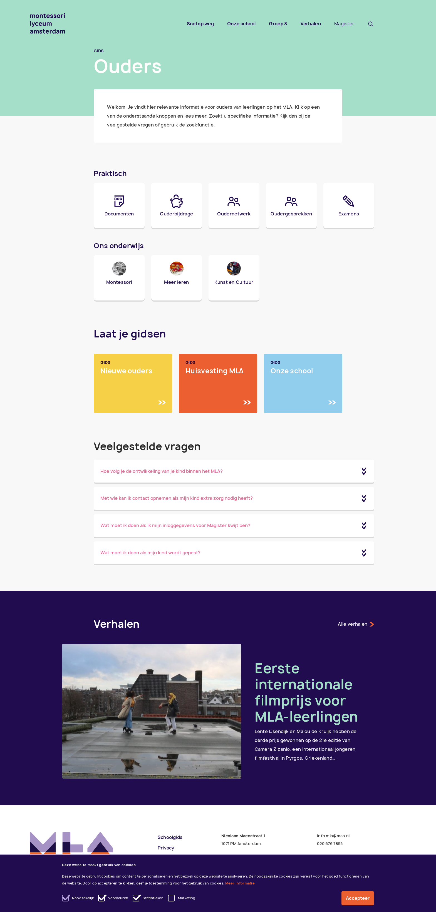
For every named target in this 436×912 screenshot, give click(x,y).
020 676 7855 (330, 843)
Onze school (241, 24)
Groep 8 (278, 24)
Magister (344, 24)
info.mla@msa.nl (333, 835)
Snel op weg (200, 24)
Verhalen (311, 24)
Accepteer (358, 898)
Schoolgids (170, 837)
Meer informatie (240, 883)
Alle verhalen (356, 624)
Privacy (166, 848)
